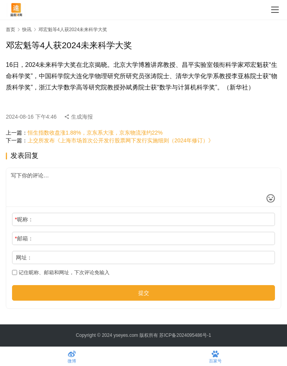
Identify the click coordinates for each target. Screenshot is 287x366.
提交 (143, 293)
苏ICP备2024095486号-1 (185, 335)
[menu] (275, 10)
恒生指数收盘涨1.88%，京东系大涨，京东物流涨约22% (95, 133)
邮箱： (24, 238)
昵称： (24, 219)
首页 (10, 29)
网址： (24, 257)
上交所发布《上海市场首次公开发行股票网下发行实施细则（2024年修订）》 (121, 140)
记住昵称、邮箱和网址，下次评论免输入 (61, 272)
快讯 (26, 29)
